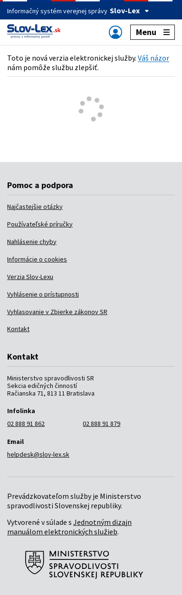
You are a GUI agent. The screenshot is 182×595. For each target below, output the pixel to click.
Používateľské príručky (40, 224)
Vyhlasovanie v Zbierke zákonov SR (57, 311)
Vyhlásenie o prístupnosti (43, 294)
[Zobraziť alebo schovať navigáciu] (115, 32)
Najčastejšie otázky (35, 206)
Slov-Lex (129, 10)
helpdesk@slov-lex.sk (38, 454)
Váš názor (153, 58)
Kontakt (18, 329)
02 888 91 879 (101, 423)
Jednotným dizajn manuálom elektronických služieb (69, 526)
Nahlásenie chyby (32, 241)
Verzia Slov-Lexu (30, 276)
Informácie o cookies (37, 259)
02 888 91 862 (26, 423)
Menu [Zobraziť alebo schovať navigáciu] (153, 32)
